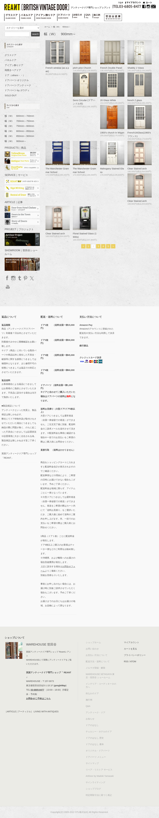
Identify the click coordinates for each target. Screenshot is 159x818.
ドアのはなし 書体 (95, 744)
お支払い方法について (96, 655)
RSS (126, 661)
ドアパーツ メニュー (96, 757)
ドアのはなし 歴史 (95, 738)
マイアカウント (131, 642)
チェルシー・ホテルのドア (99, 731)
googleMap (60, 685)
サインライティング (95, 782)
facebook (7, 278)
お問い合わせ (92, 649)
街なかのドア (92, 693)
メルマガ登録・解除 (95, 668)
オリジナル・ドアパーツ (98, 750)
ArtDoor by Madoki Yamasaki (100, 776)
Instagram (13, 278)
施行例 (89, 700)
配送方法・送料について (98, 661)
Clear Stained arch (137, 168)
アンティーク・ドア (95, 712)
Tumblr (19, 278)
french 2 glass (134, 100)
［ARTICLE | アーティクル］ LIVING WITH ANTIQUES (31, 711)
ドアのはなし (92, 725)
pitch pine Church (82, 67)
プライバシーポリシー (135, 655)
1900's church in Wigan (112, 132)
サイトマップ (92, 763)
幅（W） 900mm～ (61, 27)
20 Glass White (108, 100)
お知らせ (90, 719)
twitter (31, 278)
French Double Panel (111, 67)
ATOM (133, 661)
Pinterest (25, 278)
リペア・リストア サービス (99, 769)
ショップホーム (93, 642)
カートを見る (130, 649)
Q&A (88, 706)
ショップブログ (93, 788)
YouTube (7, 287)
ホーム (47, 27)
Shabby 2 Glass (135, 67)
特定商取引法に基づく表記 (99, 795)
